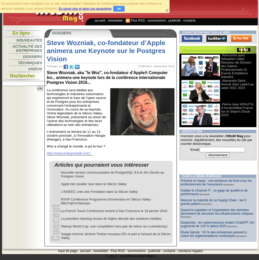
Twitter (216, 38)
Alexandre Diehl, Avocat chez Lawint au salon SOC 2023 (237, 84)
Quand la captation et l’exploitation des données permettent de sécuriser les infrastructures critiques (217, 211)
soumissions (157, 20)
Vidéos (35, 69)
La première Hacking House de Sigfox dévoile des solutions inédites (111, 219)
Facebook (192, 38)
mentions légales (190, 251)
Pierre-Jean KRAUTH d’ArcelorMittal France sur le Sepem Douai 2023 (237, 109)
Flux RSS (135, 20)
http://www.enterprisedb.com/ (68, 153)
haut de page (68, 251)
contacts (189, 20)
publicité (175, 20)
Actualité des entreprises (27, 48)
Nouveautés (29, 40)
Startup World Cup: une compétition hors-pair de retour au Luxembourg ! (114, 226)
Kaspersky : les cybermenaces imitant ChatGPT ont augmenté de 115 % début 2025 (217, 224)
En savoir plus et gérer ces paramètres (85, 9)
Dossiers (32, 57)
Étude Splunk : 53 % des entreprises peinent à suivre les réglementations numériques (213, 234)
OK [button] (119, 8)
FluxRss (241, 38)
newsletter (115, 20)
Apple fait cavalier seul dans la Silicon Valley (94, 184)
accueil (100, 20)
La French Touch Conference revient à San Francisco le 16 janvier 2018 (114, 211)
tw (71, 66)
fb (65, 66)
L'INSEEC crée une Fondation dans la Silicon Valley (99, 192)
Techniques (30, 63)
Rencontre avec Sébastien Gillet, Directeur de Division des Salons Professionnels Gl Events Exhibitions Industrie (236, 66)
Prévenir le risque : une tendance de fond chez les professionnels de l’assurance (216, 182)
